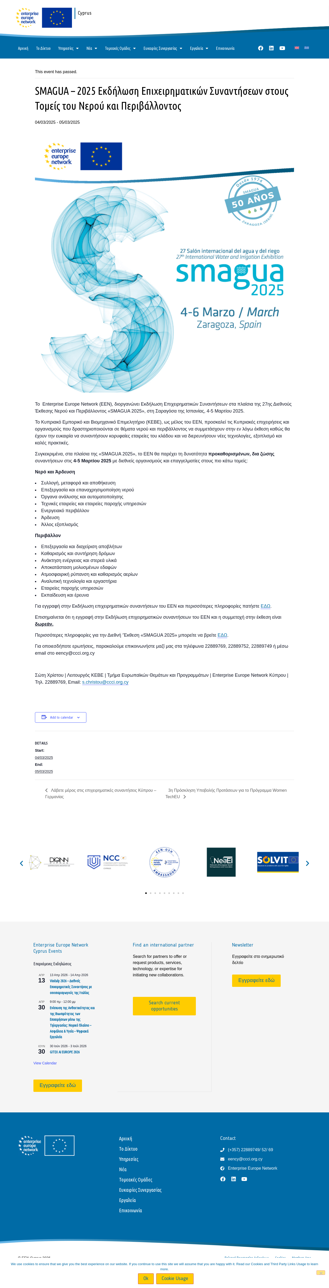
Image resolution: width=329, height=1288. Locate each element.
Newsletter (242, 945)
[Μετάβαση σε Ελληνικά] (307, 47)
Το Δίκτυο (43, 48)
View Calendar (45, 1063)
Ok (145, 1278)
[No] (320, 1272)
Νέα (91, 48)
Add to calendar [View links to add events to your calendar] (61, 717)
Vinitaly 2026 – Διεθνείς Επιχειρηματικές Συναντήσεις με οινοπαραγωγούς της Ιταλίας (71, 987)
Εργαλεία (199, 48)
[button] (21, 863)
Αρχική (23, 48)
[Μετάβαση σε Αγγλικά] (297, 47)
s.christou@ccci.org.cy (105, 682)
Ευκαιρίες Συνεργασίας (162, 48)
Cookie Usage (175, 1278)
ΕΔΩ (265, 606)
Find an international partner (163, 945)
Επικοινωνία (225, 48)
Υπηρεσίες (68, 48)
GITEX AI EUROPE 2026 (65, 1052)
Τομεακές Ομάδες (120, 48)
